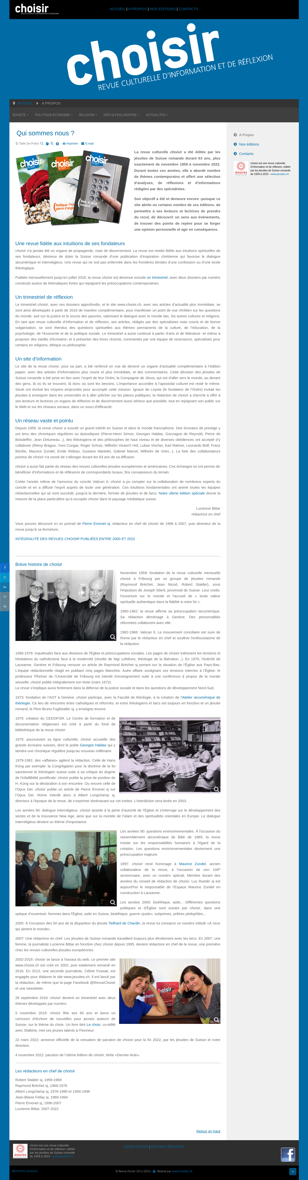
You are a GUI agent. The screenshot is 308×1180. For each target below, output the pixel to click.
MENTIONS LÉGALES (25, 1171)
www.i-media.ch (182, 1171)
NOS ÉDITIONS (163, 9)
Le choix (93, 1024)
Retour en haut (208, 1131)
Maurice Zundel (192, 864)
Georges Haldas (93, 745)
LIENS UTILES (136, 1147)
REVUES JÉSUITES (167, 1147)
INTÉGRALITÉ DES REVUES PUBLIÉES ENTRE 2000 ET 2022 (75, 539)
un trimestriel (157, 277)
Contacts (246, 154)
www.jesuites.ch (280, 174)
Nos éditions (249, 144)
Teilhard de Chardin (124, 923)
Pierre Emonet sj (96, 523)
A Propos (246, 135)
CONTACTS (188, 9)
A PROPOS (137, 9)
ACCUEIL (118, 9)
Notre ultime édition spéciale (182, 493)
